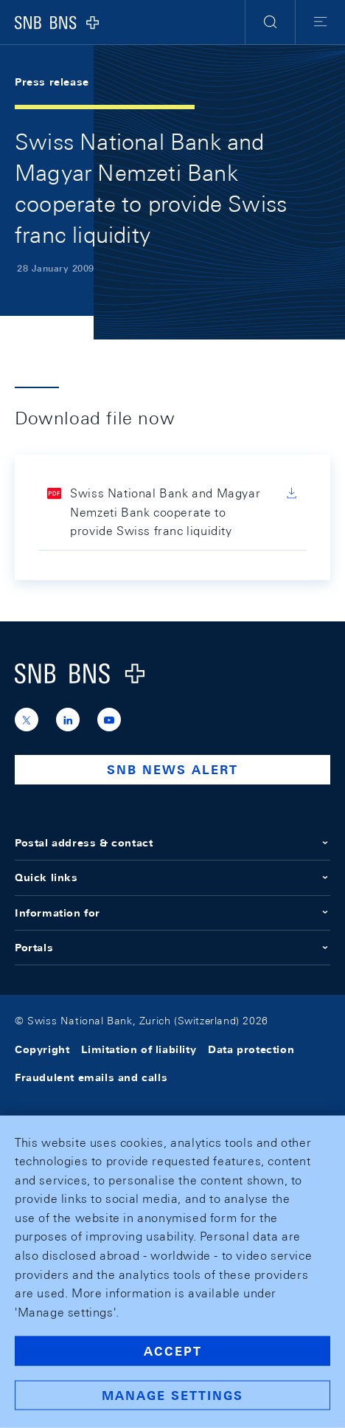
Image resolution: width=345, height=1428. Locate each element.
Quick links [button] (172, 877)
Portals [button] (172, 947)
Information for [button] (172, 913)
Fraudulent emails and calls (91, 1077)
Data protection (251, 1049)
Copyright (42, 1049)
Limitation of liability (138, 1049)
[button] (270, 22)
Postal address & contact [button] (172, 843)
